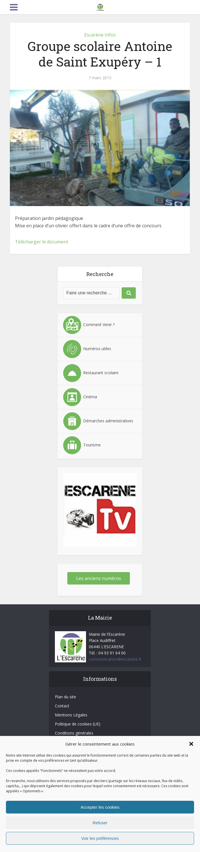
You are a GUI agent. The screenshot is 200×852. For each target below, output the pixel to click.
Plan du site (65, 696)
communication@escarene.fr (115, 659)
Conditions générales (74, 733)
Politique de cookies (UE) (77, 724)
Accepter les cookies (100, 807)
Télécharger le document (41, 242)
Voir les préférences (100, 838)
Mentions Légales (71, 715)
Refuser (100, 822)
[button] (191, 744)
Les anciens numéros (98, 578)
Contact (62, 705)
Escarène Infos (100, 35)
